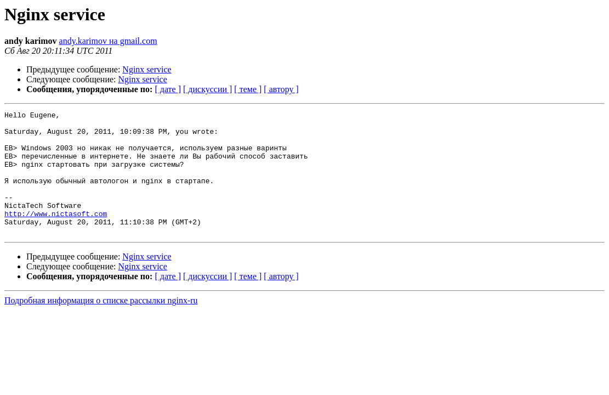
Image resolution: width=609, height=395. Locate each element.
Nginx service (146, 69)
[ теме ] (247, 89)
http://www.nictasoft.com (55, 235)
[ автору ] (281, 89)
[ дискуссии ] (207, 89)
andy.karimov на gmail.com (108, 41)
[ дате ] (168, 89)
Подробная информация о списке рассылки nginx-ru (101, 325)
